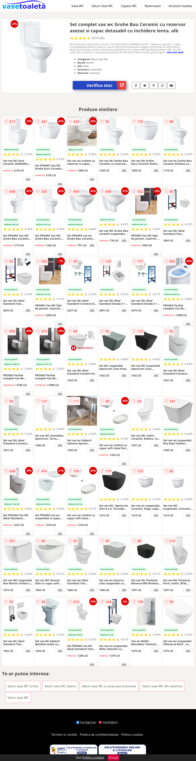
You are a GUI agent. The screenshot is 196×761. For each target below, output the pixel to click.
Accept (113, 757)
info (28, 179)
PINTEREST (108, 723)
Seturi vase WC (18, 698)
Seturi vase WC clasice (60, 686)
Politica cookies (132, 734)
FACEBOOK (86, 723)
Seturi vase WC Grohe (22, 686)
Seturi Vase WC (102, 6)
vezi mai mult (175, 52)
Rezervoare (153, 6)
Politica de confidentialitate (99, 734)
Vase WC (77, 6)
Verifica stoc (106, 85)
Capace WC (129, 6)
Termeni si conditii (64, 734)
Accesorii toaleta (180, 6)
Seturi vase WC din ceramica (162, 686)
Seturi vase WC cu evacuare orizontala (109, 686)
